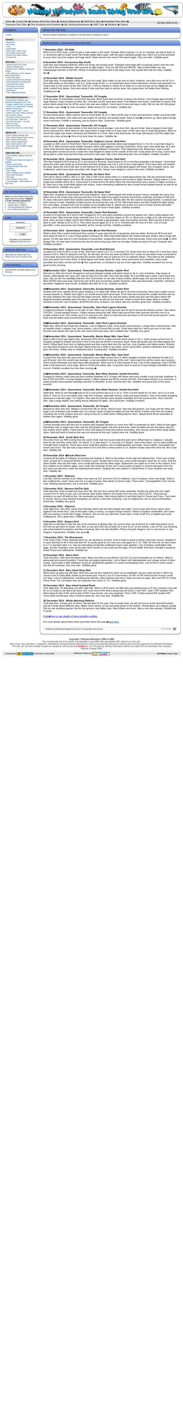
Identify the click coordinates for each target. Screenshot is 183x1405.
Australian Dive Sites (115, 21)
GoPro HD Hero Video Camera (19, 113)
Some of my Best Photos (17, 55)
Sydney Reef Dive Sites (43, 21)
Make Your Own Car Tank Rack (19, 128)
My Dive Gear (12, 124)
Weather (112, 24)
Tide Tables (11, 171)
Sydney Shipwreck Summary (18, 80)
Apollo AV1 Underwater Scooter (19, 106)
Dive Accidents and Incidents (46, 24)
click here (113, 622)
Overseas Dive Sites (16, 24)
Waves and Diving (14, 164)
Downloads (11, 49)
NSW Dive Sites (92, 21)
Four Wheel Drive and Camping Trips (18, 256)
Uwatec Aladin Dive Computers (19, 104)
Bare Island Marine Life (16, 144)
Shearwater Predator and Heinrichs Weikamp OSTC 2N (17, 101)
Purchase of (17, 203)
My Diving (10, 44)
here (29, 242)
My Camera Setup (14, 115)
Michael (74, 629)
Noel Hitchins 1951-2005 (17, 179)
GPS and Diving (13, 126)
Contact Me (21, 21)
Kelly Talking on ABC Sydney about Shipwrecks (18, 74)
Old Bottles (11, 90)
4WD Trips (98, 24)
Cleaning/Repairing (20, 207)
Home (9, 21)
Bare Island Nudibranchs (17, 142)
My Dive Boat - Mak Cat (16, 119)
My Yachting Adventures (77, 24)
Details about (17, 205)
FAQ (8, 47)
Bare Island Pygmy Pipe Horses (20, 137)
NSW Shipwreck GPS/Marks (18, 82)
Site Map (10, 177)
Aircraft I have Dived (15, 88)
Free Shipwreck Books (16, 93)
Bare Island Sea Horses (16, 140)
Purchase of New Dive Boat (18, 117)
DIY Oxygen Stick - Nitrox (17, 111)
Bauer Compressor (14, 109)
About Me (10, 42)
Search (124, 24)
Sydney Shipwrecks (70, 21)
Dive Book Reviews (14, 175)
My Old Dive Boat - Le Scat (18, 121)
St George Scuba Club (16, 53)
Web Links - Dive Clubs (16, 51)
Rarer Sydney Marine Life (17, 135)
